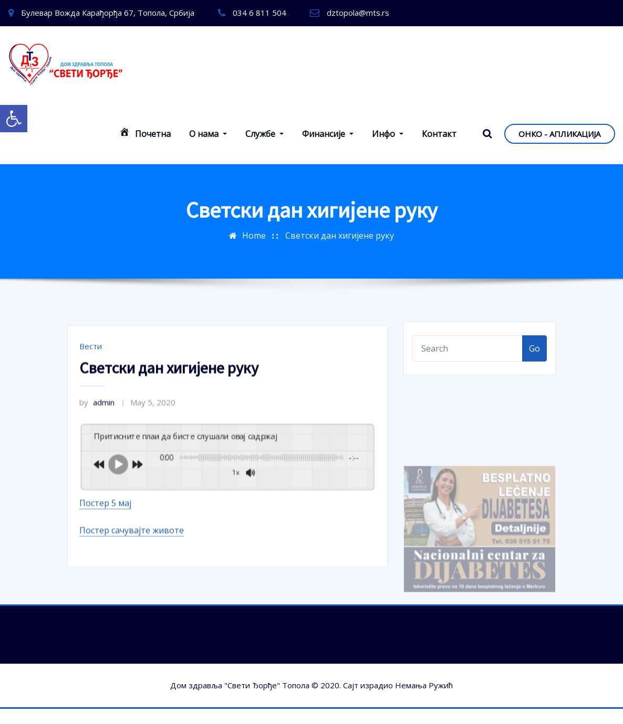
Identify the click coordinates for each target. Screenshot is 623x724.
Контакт (439, 134)
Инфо (387, 134)
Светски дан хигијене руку (339, 230)
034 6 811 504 (259, 12)
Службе (264, 134)
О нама (208, 134)
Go (534, 354)
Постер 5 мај (105, 531)
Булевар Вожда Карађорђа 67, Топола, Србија (107, 12)
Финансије (328, 134)
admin (97, 430)
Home (254, 230)
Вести (90, 374)
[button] (13, 118)
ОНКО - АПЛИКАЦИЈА (559, 134)
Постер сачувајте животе (131, 559)
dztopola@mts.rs (358, 12)
